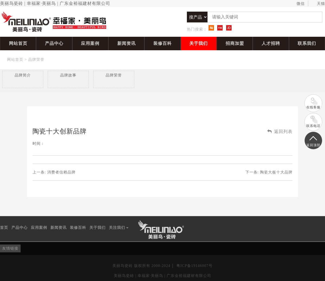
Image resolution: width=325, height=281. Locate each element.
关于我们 (198, 43)
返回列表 (279, 131)
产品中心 (54, 43)
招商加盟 (235, 43)
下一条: (268, 172)
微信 (298, 4)
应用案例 (90, 43)
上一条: (54, 172)
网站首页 (18, 43)
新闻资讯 (126, 43)
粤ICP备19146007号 (194, 266)
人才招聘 (271, 43)
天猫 (318, 4)
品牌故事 (68, 75)
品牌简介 (23, 75)
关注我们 (119, 227)
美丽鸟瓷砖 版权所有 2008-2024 (141, 266)
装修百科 (162, 43)
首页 (4, 228)
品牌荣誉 (36, 60)
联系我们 (307, 43)
